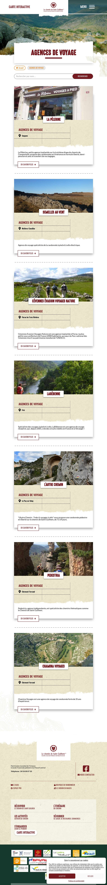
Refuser (90, 876)
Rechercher (82, 76)
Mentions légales (23, 882)
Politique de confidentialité (76, 880)
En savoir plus (28, 164)
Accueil (20, 68)
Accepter (62, 876)
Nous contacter (86, 774)
